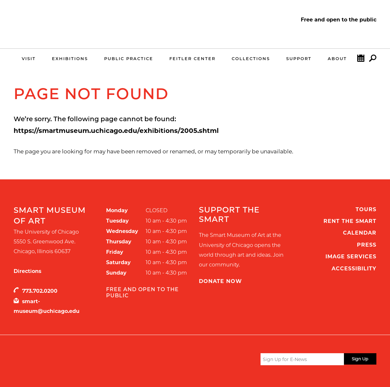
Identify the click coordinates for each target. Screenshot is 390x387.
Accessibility (354, 268)
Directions (27, 271)
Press (366, 245)
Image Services (350, 256)
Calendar (360, 60)
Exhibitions (70, 58)
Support (298, 58)
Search (372, 60)
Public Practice (128, 58)
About (337, 58)
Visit (29, 58)
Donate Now (220, 281)
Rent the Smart (349, 221)
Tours (366, 209)
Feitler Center (192, 58)
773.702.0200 (39, 291)
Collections (251, 58)
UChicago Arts (76, 360)
